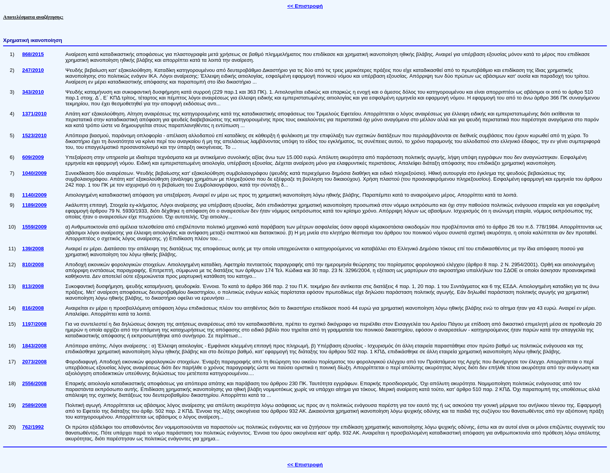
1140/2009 (34, 195)
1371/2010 (34, 114)
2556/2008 (34, 383)
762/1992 (33, 427)
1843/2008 (34, 346)
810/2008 (33, 264)
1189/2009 (34, 205)
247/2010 (33, 70)
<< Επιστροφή (305, 6)
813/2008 (33, 286)
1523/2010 (34, 135)
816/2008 (33, 308)
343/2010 (33, 92)
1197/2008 (34, 324)
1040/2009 (34, 173)
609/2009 (33, 157)
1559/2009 (34, 227)
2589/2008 (34, 405)
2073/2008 (34, 362)
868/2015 (33, 54)
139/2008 (33, 248)
